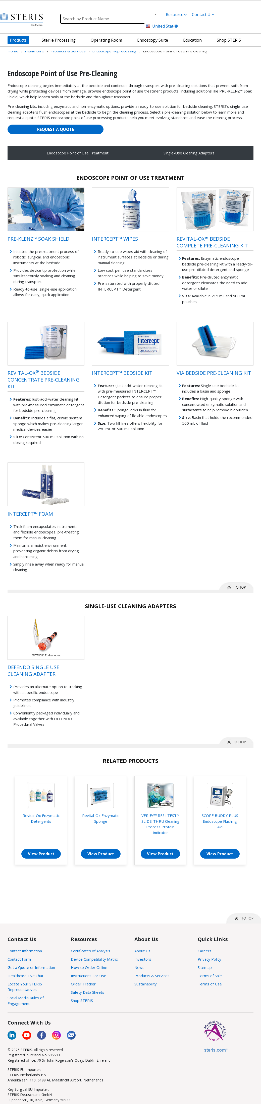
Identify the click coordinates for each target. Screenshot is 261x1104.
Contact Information (25, 950)
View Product (41, 854)
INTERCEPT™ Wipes (115, 238)
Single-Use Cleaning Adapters (189, 152)
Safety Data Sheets (87, 992)
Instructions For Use (88, 975)
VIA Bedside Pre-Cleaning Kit (214, 373)
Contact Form (19, 959)
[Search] (108, 19)
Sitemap (205, 967)
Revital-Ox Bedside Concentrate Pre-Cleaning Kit (44, 380)
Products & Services (152, 975)
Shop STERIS (82, 1000)
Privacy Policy (209, 959)
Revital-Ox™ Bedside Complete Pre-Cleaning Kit (212, 242)
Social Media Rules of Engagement (26, 1000)
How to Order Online (89, 967)
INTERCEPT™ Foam (30, 513)
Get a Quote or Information (31, 967)
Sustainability (145, 983)
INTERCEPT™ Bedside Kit (122, 373)
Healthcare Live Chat (25, 975)
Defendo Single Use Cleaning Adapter (33, 670)
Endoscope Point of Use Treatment (78, 152)
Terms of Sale (210, 975)
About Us (142, 950)
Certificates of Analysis (90, 950)
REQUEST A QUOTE (55, 129)
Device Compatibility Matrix (94, 959)
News (139, 967)
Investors (142, 959)
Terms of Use (210, 983)
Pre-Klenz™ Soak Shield (38, 238)
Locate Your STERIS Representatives (25, 986)
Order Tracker (83, 983)
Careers (205, 950)
